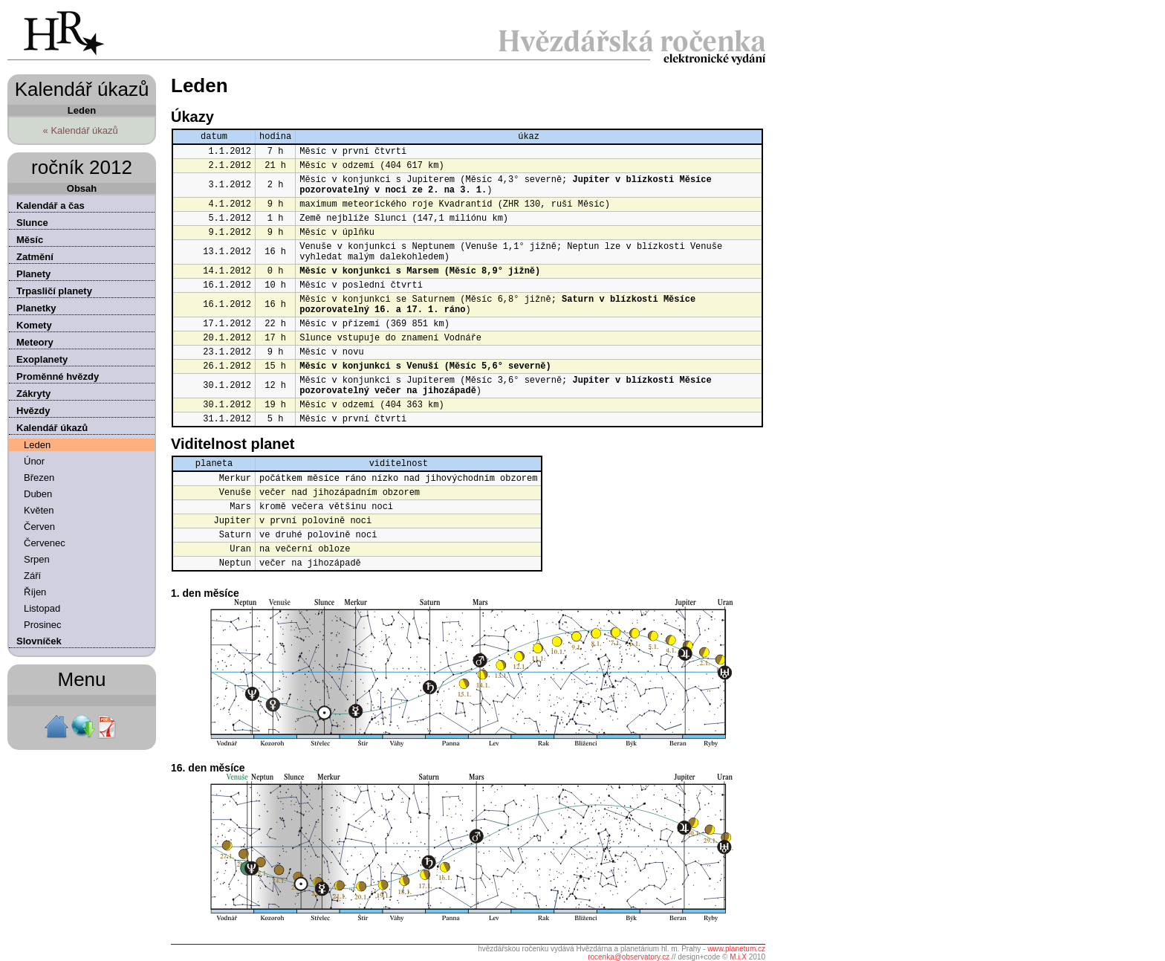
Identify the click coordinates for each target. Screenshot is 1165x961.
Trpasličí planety (54, 291)
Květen (38, 510)
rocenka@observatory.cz (628, 957)
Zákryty (33, 393)
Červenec (44, 543)
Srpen (37, 559)
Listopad (42, 608)
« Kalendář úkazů (80, 130)
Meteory (34, 342)
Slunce (32, 222)
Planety (33, 273)
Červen (39, 526)
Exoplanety (42, 359)
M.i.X (738, 957)
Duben (38, 493)
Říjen (35, 592)
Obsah (82, 188)
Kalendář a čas (50, 205)
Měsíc (29, 239)
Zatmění (34, 256)
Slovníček (39, 641)
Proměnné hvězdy (57, 376)
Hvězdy (33, 410)
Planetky (36, 308)
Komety (34, 325)
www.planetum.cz (736, 949)
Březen (39, 477)
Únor (34, 461)
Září (32, 575)
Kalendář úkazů (52, 427)
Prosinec (43, 624)
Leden (37, 444)
